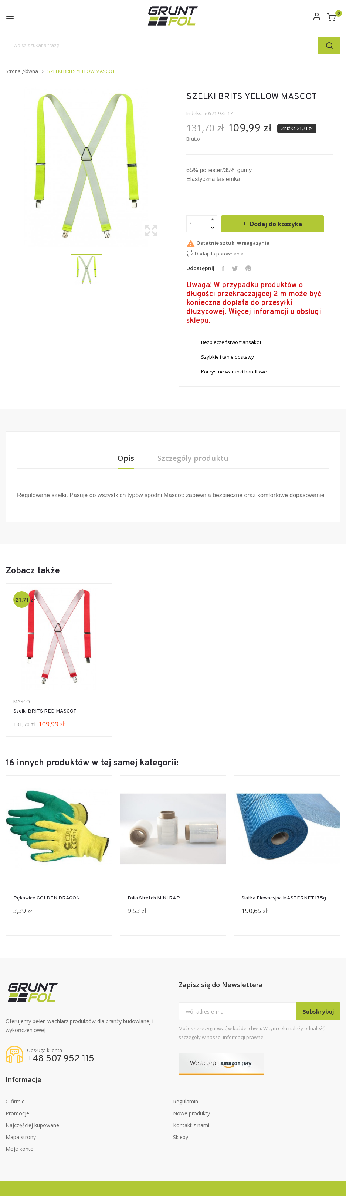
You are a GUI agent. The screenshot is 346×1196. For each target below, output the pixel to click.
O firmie (15, 1101)
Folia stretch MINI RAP (154, 898)
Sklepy (180, 1136)
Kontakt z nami (191, 1125)
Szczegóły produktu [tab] (193, 458)
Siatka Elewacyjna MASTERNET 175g (283, 898)
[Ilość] (197, 223)
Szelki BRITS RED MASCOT (45, 711)
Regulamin (185, 1101)
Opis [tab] (126, 458)
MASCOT (23, 701)
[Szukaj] (173, 45)
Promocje (17, 1113)
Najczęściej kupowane (32, 1125)
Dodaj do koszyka (275, 224)
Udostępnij (223, 268)
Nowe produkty (191, 1113)
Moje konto (20, 1148)
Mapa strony (21, 1136)
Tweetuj (235, 268)
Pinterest (248, 268)
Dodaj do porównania (215, 253)
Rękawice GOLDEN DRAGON (46, 898)
